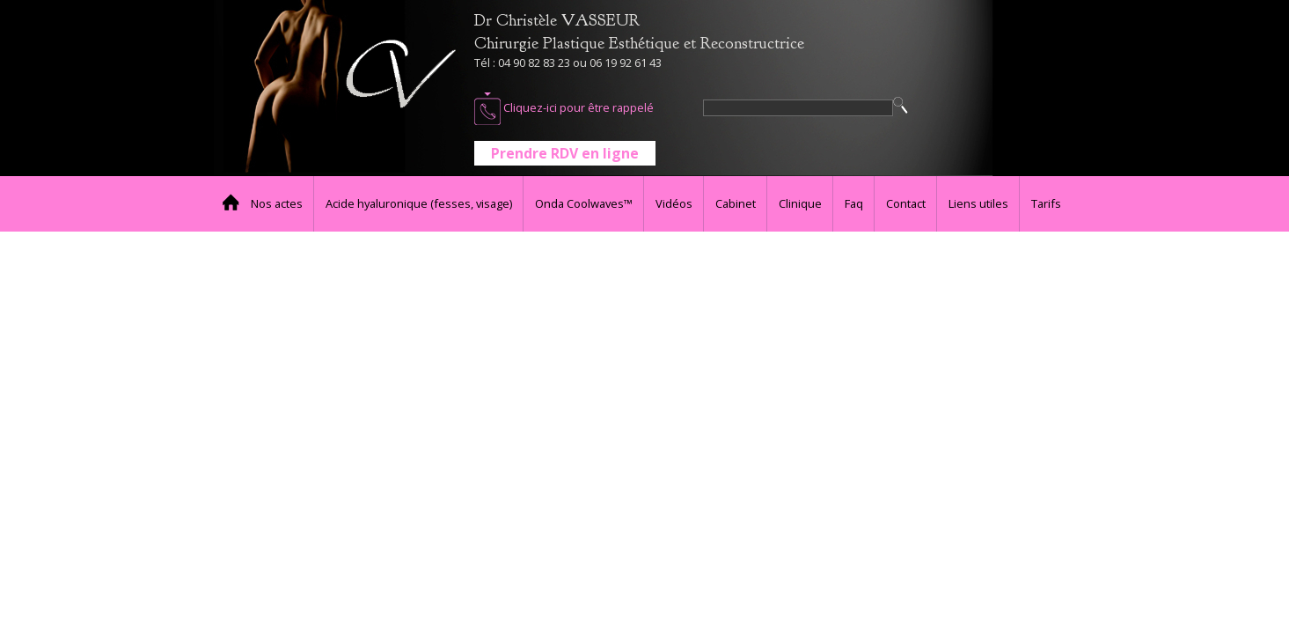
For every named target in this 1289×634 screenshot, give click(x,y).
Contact (906, 203)
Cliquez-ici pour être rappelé (564, 108)
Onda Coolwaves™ (584, 203)
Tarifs (1046, 203)
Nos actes (277, 203)
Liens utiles (978, 203)
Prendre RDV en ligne (565, 153)
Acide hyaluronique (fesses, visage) (419, 203)
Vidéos (673, 203)
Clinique (800, 203)
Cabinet (735, 203)
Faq (854, 203)
